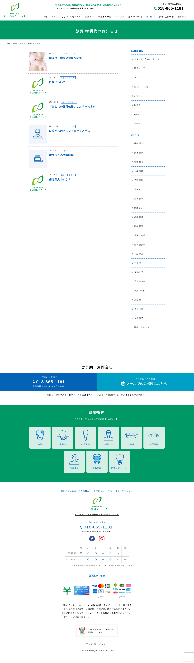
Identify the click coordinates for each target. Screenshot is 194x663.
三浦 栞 (137, 263)
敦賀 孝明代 (139, 290)
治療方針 (89, 17)
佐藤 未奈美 (139, 235)
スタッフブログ (68, 53)
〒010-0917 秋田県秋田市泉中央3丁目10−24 (97, 514)
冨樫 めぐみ (139, 189)
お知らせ (148, 17)
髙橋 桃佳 (138, 217)
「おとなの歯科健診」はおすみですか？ (73, 106)
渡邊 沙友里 (139, 281)
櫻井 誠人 (138, 143)
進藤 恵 (137, 300)
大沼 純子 (138, 318)
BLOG (137, 105)
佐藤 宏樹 (138, 180)
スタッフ (119, 17)
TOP (8, 43)
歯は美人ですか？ (60, 179)
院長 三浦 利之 (142, 327)
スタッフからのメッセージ (146, 59)
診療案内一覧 (104, 17)
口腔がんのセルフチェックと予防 (69, 130)
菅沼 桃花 (138, 162)
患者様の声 (133, 17)
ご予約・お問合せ (165, 17)
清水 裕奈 (138, 153)
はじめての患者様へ (71, 17)
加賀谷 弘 (138, 272)
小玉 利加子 (139, 254)
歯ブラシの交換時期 (61, 155)
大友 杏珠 (138, 171)
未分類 (137, 123)
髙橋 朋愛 (138, 226)
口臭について (57, 82)
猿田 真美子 (139, 245)
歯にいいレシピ (141, 87)
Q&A (136, 114)
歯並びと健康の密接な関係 (65, 58)
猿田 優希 (138, 198)
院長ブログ (139, 68)
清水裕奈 (138, 208)
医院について (50, 17)
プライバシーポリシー (97, 644)
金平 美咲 (138, 309)
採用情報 (182, 17)
